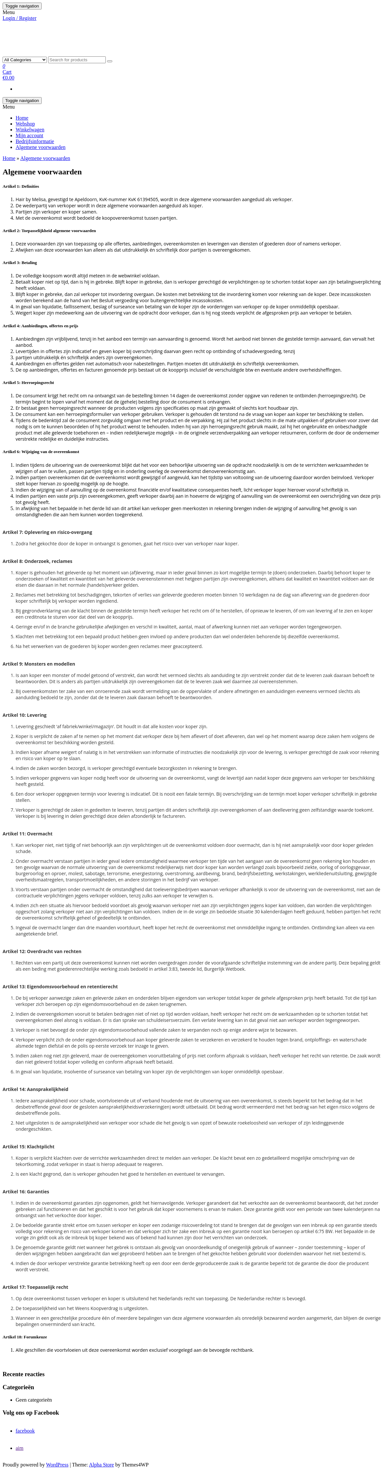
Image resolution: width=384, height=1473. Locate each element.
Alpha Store (101, 1464)
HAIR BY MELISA (35, 32)
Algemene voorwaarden (40, 147)
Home (22, 118)
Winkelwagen (30, 129)
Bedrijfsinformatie (35, 141)
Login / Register (19, 18)
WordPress (57, 1464)
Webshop (25, 123)
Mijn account (29, 135)
